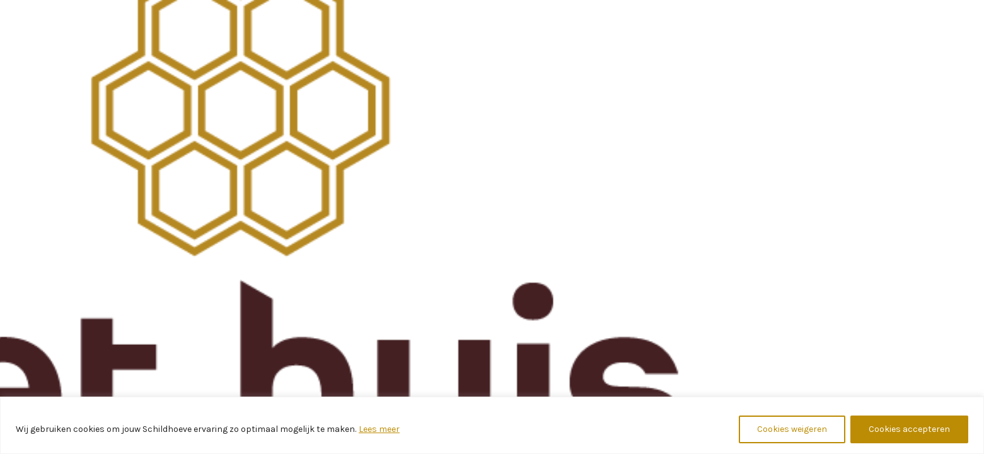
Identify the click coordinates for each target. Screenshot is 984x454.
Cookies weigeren (792, 429)
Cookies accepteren (909, 429)
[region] (492, 425)
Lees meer (379, 429)
